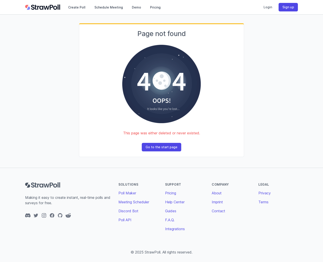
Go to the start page (161, 147)
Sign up (288, 7)
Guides (170, 211)
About (217, 193)
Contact (218, 211)
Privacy (264, 193)
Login (268, 7)
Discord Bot (128, 211)
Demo (136, 7)
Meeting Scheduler (133, 202)
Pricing (155, 7)
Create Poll (76, 7)
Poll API (124, 220)
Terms (263, 202)
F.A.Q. (170, 220)
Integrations (175, 229)
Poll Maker (127, 193)
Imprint (217, 202)
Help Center (175, 202)
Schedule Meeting (108, 7)
